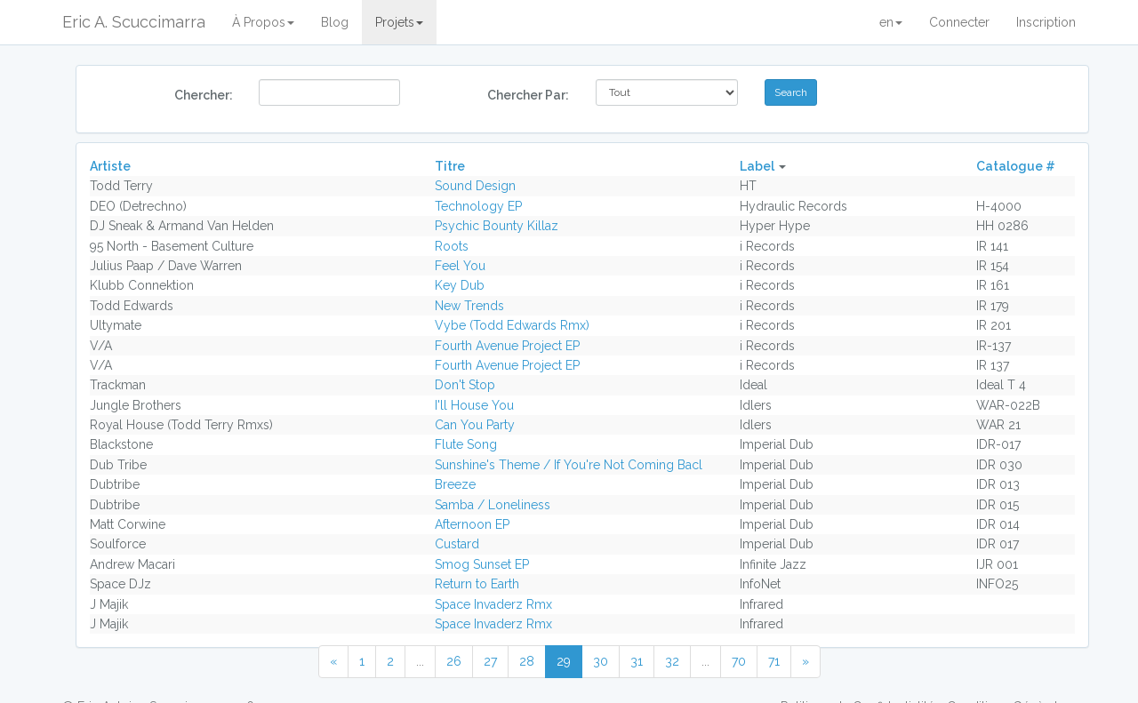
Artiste (110, 166)
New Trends (469, 306)
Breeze (455, 484)
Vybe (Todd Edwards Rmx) (512, 325)
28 (526, 661)
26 (453, 661)
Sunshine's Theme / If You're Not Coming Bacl (568, 465)
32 (672, 661)
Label (757, 166)
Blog (335, 22)
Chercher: (203, 95)
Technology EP (478, 206)
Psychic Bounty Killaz (496, 226)
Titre (450, 166)
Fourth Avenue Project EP (507, 346)
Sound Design (475, 186)
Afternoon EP (472, 524)
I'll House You (474, 405)
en (890, 22)
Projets (399, 22)
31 (636, 661)
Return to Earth (477, 584)
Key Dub (460, 285)
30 (600, 661)
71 (774, 661)
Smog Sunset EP (482, 564)
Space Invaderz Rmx (493, 604)
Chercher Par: (528, 95)
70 (739, 661)
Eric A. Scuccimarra (133, 21)
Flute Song (466, 444)
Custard (457, 544)
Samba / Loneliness (492, 505)
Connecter (959, 22)
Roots (452, 246)
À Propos (263, 22)
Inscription (1046, 22)
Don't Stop (465, 385)
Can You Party (475, 425)
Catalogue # (1015, 166)
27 (490, 661)
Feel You (460, 266)
